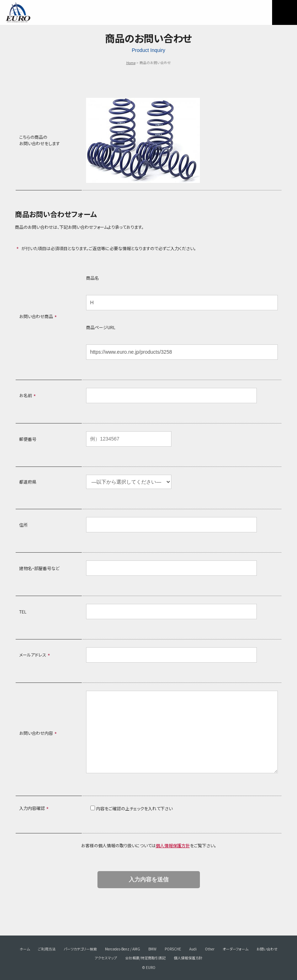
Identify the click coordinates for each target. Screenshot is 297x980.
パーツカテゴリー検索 (80, 949)
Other (209, 949)
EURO (18, 12)
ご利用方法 (46, 949)
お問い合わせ (266, 949)
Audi (193, 949)
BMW (152, 949)
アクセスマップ (106, 957)
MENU (284, 12)
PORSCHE (173, 949)
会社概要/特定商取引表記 (145, 957)
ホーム (25, 949)
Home (131, 62)
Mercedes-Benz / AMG (122, 949)
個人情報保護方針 (173, 845)
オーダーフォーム (235, 949)
